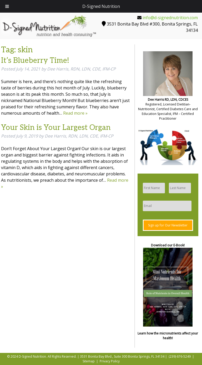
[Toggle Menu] (7, 6)
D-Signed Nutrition (101, 6)
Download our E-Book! (168, 245)
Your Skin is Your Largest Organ (56, 127)
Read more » (75, 113)
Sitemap (89, 361)
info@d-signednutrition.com (170, 18)
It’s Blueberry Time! (35, 60)
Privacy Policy (110, 361)
